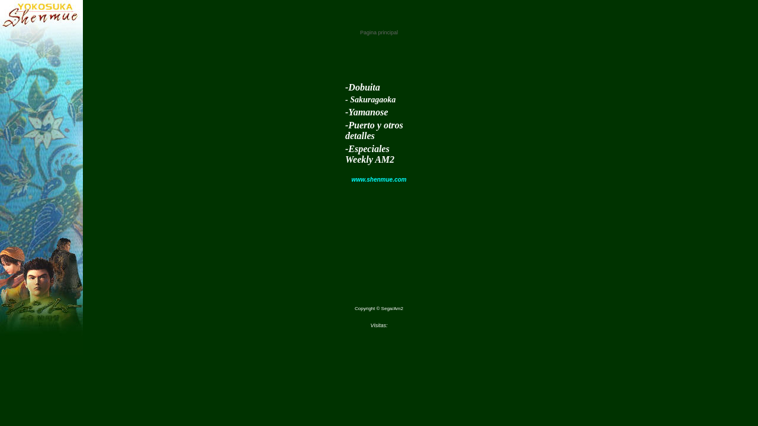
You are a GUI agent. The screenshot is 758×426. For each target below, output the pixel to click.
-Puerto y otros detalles (374, 130)
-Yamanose (366, 112)
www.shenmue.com (379, 179)
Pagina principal (379, 33)
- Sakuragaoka (370, 99)
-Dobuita (362, 87)
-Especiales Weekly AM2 (369, 154)
